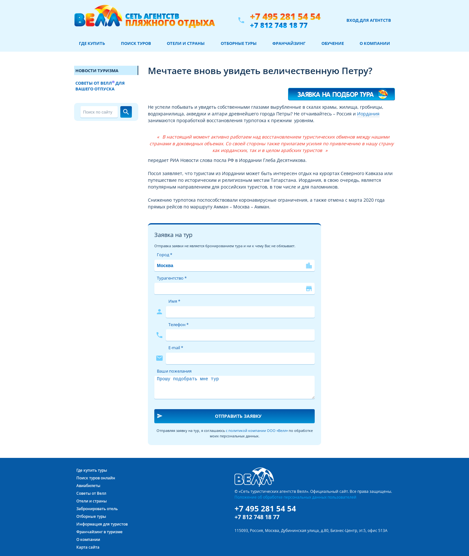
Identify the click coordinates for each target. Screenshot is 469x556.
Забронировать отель (97, 508)
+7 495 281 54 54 (285, 16)
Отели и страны (186, 43)
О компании (375, 43)
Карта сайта (87, 547)
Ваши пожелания (174, 371)
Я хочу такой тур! (341, 91)
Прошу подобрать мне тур (234, 387)
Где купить (92, 43)
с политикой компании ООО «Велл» (257, 430)
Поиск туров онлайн (95, 478)
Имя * (174, 301)
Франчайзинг (288, 43)
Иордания (368, 114)
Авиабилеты (88, 485)
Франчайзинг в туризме (99, 532)
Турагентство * (172, 278)
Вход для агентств (368, 20)
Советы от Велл (91, 493)
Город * (164, 254)
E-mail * (175, 347)
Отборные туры (239, 43)
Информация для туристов (102, 524)
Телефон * (178, 324)
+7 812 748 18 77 (279, 25)
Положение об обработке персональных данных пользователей (295, 497)
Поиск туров (136, 43)
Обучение (332, 43)
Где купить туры (91, 470)
